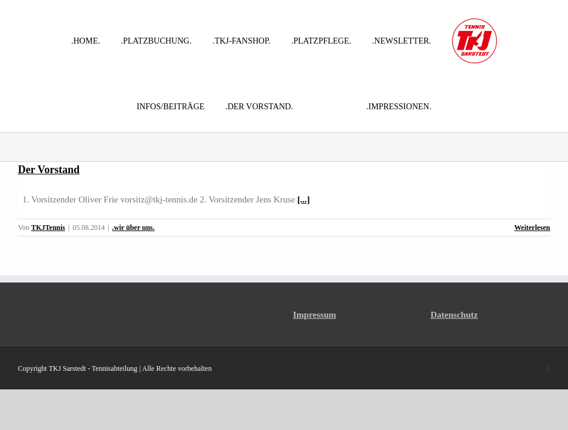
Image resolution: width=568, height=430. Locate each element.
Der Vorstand (48, 170)
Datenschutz (454, 315)
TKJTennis (48, 227)
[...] (303, 199)
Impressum (314, 315)
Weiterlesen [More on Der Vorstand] (532, 227)
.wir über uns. (133, 227)
